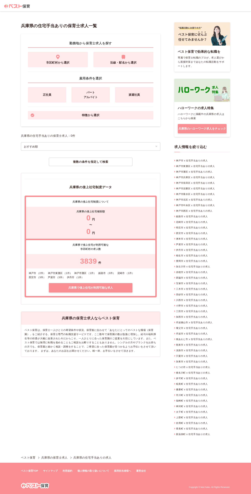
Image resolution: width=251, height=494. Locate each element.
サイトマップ (50, 470)
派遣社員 (134, 94)
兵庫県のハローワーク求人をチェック (202, 128)
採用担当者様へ (122, 470)
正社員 (47, 94)
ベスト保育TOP (29, 470)
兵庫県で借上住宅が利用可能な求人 (90, 287)
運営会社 (141, 470)
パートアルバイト (91, 95)
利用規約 (67, 470)
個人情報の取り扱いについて (93, 470)
